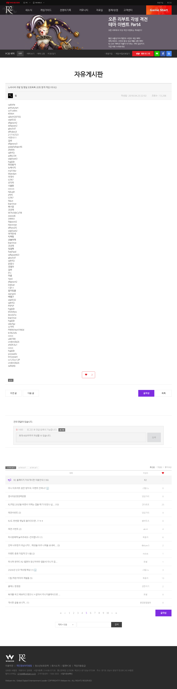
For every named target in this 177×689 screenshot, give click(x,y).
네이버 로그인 (157, 53)
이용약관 (9, 665)
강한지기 (145, 586)
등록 (154, 437)
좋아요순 (168, 467)
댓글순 (159, 467)
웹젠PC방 (66, 665)
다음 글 (31, 393)
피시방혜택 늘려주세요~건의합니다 (25, 537)
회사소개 (55, 665)
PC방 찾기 (52, 54)
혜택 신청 (41, 54)
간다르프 (145, 504)
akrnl (145, 529)
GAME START (159, 10)
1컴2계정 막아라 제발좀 (20, 578)
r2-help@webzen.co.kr (26, 674)
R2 (9, 10)
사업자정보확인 (67, 674)
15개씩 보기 (11, 468)
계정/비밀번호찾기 (123, 54)
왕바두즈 (145, 521)
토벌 (145, 562)
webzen (12, 2)
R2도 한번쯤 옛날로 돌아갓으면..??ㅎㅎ (25, 521)
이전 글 (13, 393)
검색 (117, 624)
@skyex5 (145, 545)
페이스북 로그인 (163, 53)
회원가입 (160, 3)
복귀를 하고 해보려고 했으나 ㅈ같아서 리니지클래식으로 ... (34, 594)
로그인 (169, 3)
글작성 (146, 393)
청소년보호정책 (42, 665)
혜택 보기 (30, 54)
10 (107, 613)
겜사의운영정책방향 (17, 496)
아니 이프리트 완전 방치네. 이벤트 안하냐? (28, 488)
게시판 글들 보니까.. (18, 602)
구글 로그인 (169, 53)
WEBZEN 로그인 (143, 53)
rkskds (145, 553)
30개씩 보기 (22, 468)
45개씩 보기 (34, 468)
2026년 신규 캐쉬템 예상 (22, 570)
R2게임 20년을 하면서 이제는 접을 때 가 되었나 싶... (33, 504)
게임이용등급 (80, 665)
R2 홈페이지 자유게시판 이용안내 (31, 480)
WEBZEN (9, 658)
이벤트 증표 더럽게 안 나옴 (21, 553)
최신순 (152, 467)
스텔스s (145, 488)
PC (27, 3)
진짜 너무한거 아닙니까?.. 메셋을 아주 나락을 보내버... (34, 545)
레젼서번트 (14, 512)
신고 (10, 380)
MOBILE (38, 3)
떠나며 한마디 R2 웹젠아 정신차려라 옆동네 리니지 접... (32, 561)
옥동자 (145, 537)
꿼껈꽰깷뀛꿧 (145, 602)
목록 (163, 393)
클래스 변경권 (14, 586)
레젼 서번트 (14, 529)
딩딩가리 (145, 496)
